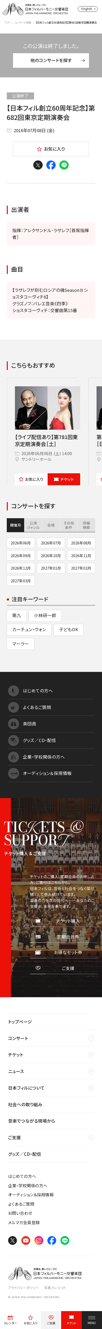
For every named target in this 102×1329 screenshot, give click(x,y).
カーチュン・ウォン (29, 629)
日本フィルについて (26, 1088)
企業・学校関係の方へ (27, 1186)
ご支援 (14, 1137)
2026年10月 (51, 555)
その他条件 (68, 525)
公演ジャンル (33, 525)
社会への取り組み (25, 1104)
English (86, 8)
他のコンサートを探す (57, 60)
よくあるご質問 (21, 1204)
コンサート (18, 1038)
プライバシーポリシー (23, 1287)
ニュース (16, 1071)
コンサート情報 (22, 22)
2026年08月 (81, 542)
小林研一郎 (45, 615)
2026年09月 (21, 555)
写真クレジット (55, 1287)
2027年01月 (51, 568)
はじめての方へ (22, 1176)
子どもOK (68, 629)
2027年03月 (21, 580)
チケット (64, 479)
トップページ (20, 1021)
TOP (7, 22)
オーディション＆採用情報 (31, 1195)
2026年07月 (51, 542)
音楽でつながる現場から (31, 1121)
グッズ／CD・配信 (24, 1154)
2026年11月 (81, 555)
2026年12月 (21, 568)
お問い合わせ (20, 1213)
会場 (51, 525)
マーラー (20, 643)
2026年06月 (21, 542)
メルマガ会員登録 (24, 1222)
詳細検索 (86, 525)
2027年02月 (81, 568)
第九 (16, 615)
